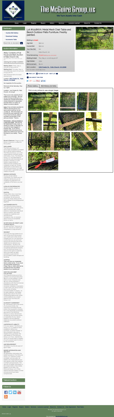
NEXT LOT (53, 74)
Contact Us (97, 23)
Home (16, 23)
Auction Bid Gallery (12, 33)
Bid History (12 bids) (48, 86)
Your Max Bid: (31, 49)
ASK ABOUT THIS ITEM (35, 77)
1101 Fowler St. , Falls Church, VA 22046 (52, 67)
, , (13, 79)
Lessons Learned (74, 23)
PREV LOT (30, 74)
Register (33, 23)
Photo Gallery (33, 86)
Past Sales (80, 407)
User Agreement (71, 407)
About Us (87, 23)
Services (61, 23)
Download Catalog (11, 36)
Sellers (52, 23)
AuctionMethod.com (62, 416)
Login (25, 23)
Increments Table (11, 39)
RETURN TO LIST (42, 74)
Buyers (43, 23)
